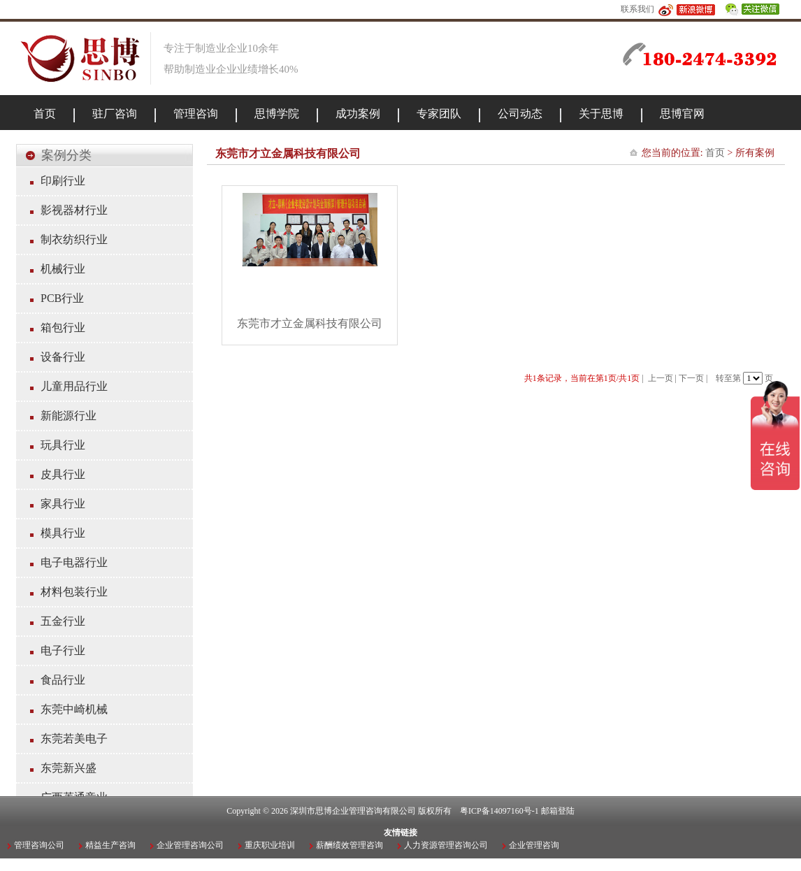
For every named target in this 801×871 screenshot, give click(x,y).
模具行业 (63, 533)
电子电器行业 (74, 562)
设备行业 (63, 357)
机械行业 (63, 269)
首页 (715, 152)
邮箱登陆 (558, 811)
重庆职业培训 (270, 845)
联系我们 (637, 9)
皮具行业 (63, 474)
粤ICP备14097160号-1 (499, 811)
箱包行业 (63, 327)
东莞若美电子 (74, 738)
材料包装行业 (74, 592)
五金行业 (63, 621)
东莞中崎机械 (74, 709)
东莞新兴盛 (68, 768)
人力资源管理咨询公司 (446, 845)
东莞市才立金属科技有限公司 (309, 323)
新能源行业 (68, 416)
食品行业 (63, 680)
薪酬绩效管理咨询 (349, 845)
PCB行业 (62, 298)
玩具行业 (63, 445)
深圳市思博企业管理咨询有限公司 (353, 811)
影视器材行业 (74, 210)
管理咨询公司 (39, 845)
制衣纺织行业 (74, 239)
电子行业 (63, 650)
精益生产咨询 (110, 845)
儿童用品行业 (74, 386)
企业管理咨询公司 (190, 845)
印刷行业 (63, 181)
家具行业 (63, 504)
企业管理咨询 (534, 845)
